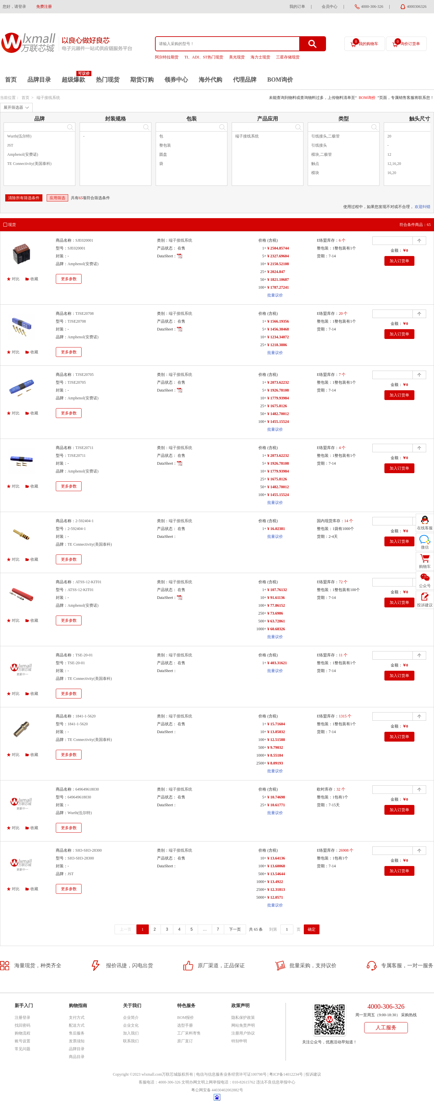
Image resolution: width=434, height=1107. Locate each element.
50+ (263, 279)
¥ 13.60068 (276, 866)
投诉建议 (313, 1074)
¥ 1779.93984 (278, 398)
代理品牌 (244, 79)
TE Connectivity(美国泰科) (29, 163)
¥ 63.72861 (276, 621)
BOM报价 (185, 1017)
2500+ (261, 763)
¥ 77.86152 (276, 605)
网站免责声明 (243, 1025)
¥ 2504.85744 (278, 248)
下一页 (235, 929)
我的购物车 (365, 42)
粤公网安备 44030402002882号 (217, 1090)
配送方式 (77, 1025)
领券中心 (176, 79)
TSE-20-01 (84, 655)
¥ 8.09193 (275, 763)
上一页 (126, 929)
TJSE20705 (84, 374)
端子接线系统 (48, 97)
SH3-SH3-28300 (88, 850)
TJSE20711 (84, 447)
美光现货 (237, 57)
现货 (12, 224)
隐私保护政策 (243, 1017)
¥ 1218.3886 (277, 345)
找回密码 (22, 1025)
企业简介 (131, 1017)
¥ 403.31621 (277, 663)
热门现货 (107, 79)
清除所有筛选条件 (23, 198)
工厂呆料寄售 (189, 1033)
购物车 (425, 566)
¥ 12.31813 (276, 889)
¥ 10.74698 (276, 797)
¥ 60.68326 (276, 629)
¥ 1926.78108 (278, 390)
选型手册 (185, 1025)
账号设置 (22, 1041)
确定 (312, 929)
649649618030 (87, 789)
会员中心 (329, 6)
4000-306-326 (372, 6)
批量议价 (275, 295)
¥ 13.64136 (276, 858)
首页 (11, 79)
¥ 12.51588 (276, 739)
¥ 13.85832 (276, 732)
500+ (262, 621)
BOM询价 (280, 79)
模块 (315, 172)
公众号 (425, 586)
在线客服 (425, 528)
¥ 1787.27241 (278, 287)
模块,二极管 (321, 154)
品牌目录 (39, 79)
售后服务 (77, 1033)
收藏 (34, 279)
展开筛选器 (13, 107)
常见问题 (22, 1049)
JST (10, 145)
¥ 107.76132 (277, 589)
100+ (262, 287)
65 (81, 198)
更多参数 (69, 279)
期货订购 (142, 79)
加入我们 (131, 1033)
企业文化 (131, 1025)
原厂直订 (185, 1041)
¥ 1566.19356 (278, 321)
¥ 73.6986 (275, 613)
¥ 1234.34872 (278, 337)
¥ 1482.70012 (278, 413)
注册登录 (22, 1017)
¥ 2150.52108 (278, 264)
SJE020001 (84, 240)
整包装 (165, 145)
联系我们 (131, 1041)
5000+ (261, 897)
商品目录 (77, 1056)
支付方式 (77, 1017)
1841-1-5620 (85, 716)
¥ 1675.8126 (277, 406)
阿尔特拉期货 (166, 57)
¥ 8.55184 (275, 755)
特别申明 (239, 1041)
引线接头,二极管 (325, 136)
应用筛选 (57, 198)
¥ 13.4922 (275, 881)
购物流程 (22, 1033)
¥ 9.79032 (275, 747)
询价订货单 (407, 42)
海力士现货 (260, 57)
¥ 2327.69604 (278, 256)
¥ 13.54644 (276, 874)
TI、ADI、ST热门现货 (203, 57)
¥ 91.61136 (276, 597)
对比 (16, 279)
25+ (263, 271)
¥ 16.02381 (276, 528)
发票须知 (77, 1041)
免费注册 (44, 6)
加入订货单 (399, 261)
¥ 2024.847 (276, 271)
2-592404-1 (84, 521)
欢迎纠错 (422, 206)
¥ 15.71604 (276, 724)
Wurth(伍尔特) (19, 136)
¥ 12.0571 (275, 897)
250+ (262, 613)
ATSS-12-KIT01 (88, 582)
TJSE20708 (84, 313)
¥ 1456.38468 (278, 329)
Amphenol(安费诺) (22, 154)
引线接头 (319, 145)
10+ (263, 264)
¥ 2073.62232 (278, 382)
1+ (264, 248)
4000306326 (416, 6)
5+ (264, 256)
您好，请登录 (14, 6)
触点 (315, 163)
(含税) (272, 240)
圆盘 (163, 154)
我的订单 (297, 6)
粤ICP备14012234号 (286, 1074)
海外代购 (210, 79)
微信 (425, 547)
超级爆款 (73, 79)
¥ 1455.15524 (278, 421)
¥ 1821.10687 (278, 279)
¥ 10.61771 (276, 805)
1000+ (261, 629)
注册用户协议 (243, 1033)
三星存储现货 (288, 57)
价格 (262, 240)
